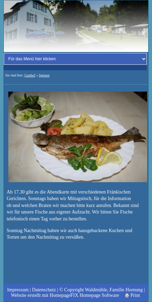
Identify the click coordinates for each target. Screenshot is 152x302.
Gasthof (29, 75)
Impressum (18, 289)
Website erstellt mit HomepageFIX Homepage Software (65, 295)
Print (132, 295)
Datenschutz (44, 289)
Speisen (44, 75)
